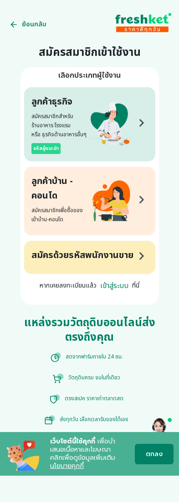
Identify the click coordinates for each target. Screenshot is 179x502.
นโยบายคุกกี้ (67, 466)
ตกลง (154, 454)
